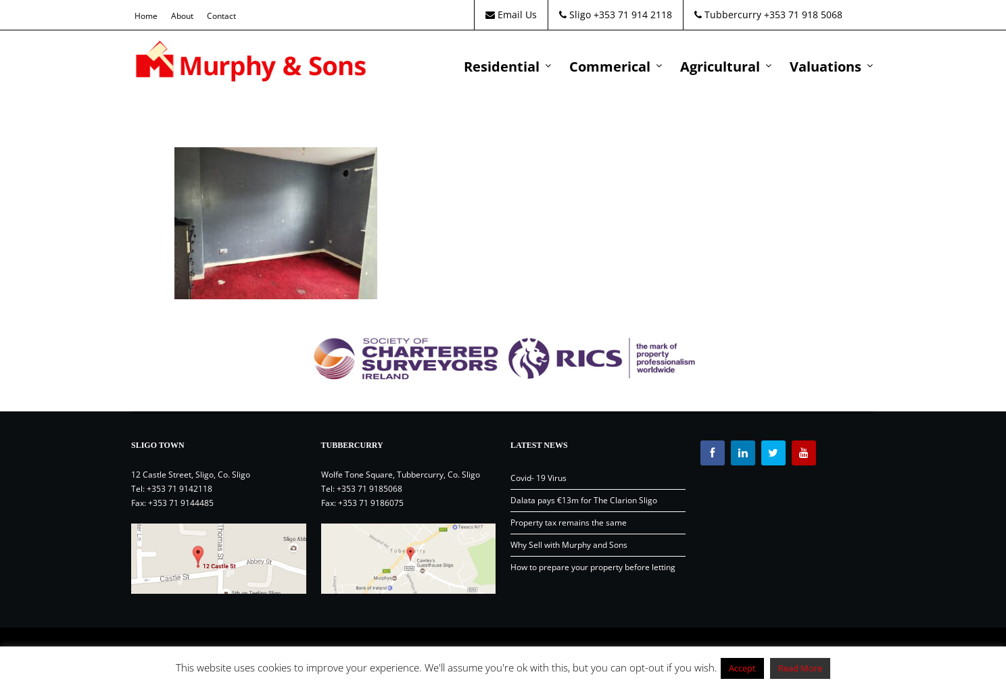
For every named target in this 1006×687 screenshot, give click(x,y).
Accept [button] (742, 668)
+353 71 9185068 (369, 488)
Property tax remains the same (568, 522)
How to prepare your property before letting (592, 567)
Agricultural (720, 66)
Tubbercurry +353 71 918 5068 (768, 14)
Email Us (511, 14)
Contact (221, 16)
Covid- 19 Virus (538, 478)
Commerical (609, 66)
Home (146, 16)
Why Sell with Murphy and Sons (568, 545)
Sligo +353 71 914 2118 (615, 14)
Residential (502, 66)
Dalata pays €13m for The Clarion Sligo (583, 500)
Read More (800, 668)
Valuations (825, 66)
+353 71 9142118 (179, 488)
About (182, 16)
